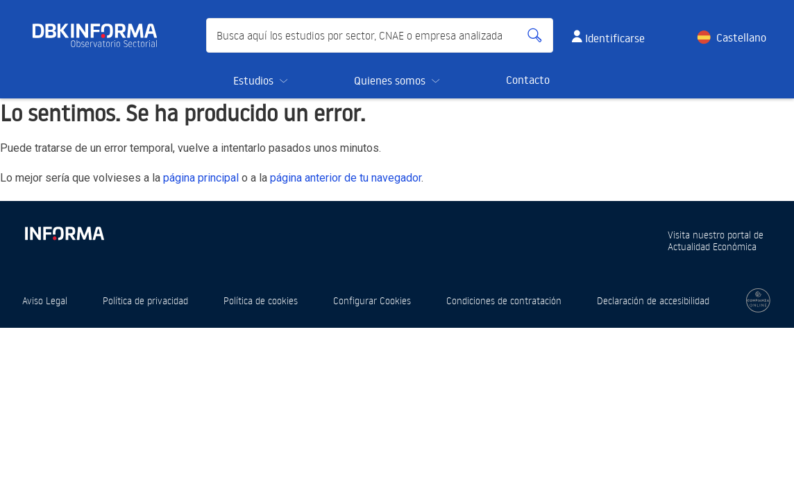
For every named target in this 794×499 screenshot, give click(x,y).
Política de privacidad (145, 300)
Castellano (741, 37)
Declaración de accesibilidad (653, 300)
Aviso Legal (44, 300)
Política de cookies (260, 300)
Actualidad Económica (712, 246)
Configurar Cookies (372, 300)
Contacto (528, 80)
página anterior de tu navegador (345, 177)
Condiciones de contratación (503, 300)
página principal (201, 177)
